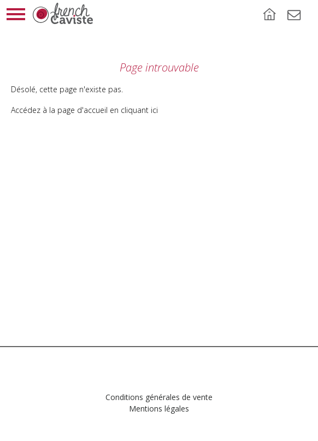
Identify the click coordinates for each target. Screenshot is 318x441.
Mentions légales (159, 408)
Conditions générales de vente (159, 397)
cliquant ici (139, 110)
